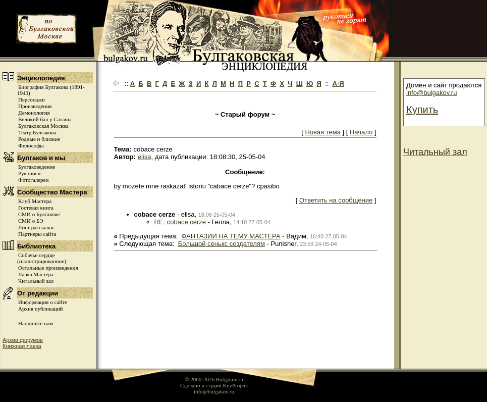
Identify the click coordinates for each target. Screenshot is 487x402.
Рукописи (29, 173)
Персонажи (31, 99)
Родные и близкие (39, 139)
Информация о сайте (42, 302)
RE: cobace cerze (180, 222)
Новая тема (322, 132)
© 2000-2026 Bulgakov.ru (214, 379)
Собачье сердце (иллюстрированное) (41, 258)
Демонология (34, 113)
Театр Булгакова (37, 132)
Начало (361, 132)
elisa (144, 157)
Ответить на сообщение (335, 200)
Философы (31, 145)
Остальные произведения (48, 268)
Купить (422, 109)
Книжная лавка (22, 346)
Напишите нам (35, 323)
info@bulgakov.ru (431, 92)
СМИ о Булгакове (39, 214)
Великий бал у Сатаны (45, 119)
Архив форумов (23, 340)
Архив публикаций (40, 309)
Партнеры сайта (37, 234)
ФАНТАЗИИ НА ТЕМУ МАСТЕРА (231, 236)
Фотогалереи (33, 180)
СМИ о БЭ (30, 221)
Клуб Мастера (34, 201)
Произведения (34, 106)
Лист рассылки (35, 227)
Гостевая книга (35, 208)
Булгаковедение (36, 167)
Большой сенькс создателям (221, 243)
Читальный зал (35, 281)
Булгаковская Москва (43, 126)
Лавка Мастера (35, 274)
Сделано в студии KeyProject (214, 385)
